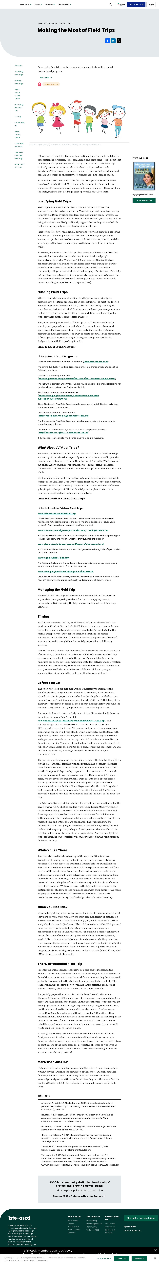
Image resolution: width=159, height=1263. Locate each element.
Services (50, 4)
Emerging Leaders (94, 1224)
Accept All (139, 1258)
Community (91, 1227)
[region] (79, 1258)
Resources (26, 4)
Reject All (122, 1258)
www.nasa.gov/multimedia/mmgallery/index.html (66, 571)
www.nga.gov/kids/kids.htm (53, 557)
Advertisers (110, 1223)
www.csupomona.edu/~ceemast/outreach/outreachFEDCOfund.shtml (77, 378)
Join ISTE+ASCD (136, 4)
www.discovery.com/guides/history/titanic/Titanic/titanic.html (73, 530)
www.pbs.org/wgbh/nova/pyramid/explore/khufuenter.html (71, 544)
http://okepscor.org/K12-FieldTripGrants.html (63, 432)
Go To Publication (144, 200)
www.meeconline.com (96, 361)
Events (39, 4)
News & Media (74, 1229)
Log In (151, 4)
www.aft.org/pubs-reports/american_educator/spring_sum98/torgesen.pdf (80, 1164)
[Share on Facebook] (107, 40)
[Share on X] (119, 40)
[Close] (155, 1258)
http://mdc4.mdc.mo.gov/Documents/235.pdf (64, 415)
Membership (64, 4)
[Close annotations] (156, 1250)
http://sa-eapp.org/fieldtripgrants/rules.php (69, 1150)
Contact (71, 1232)
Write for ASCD (93, 1230)
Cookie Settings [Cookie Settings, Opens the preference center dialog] (104, 1258)
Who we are (73, 1220)
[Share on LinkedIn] (113, 40)
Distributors (110, 1227)
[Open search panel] (110, 4)
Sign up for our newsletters (141, 1218)
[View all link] (79, 1196)
